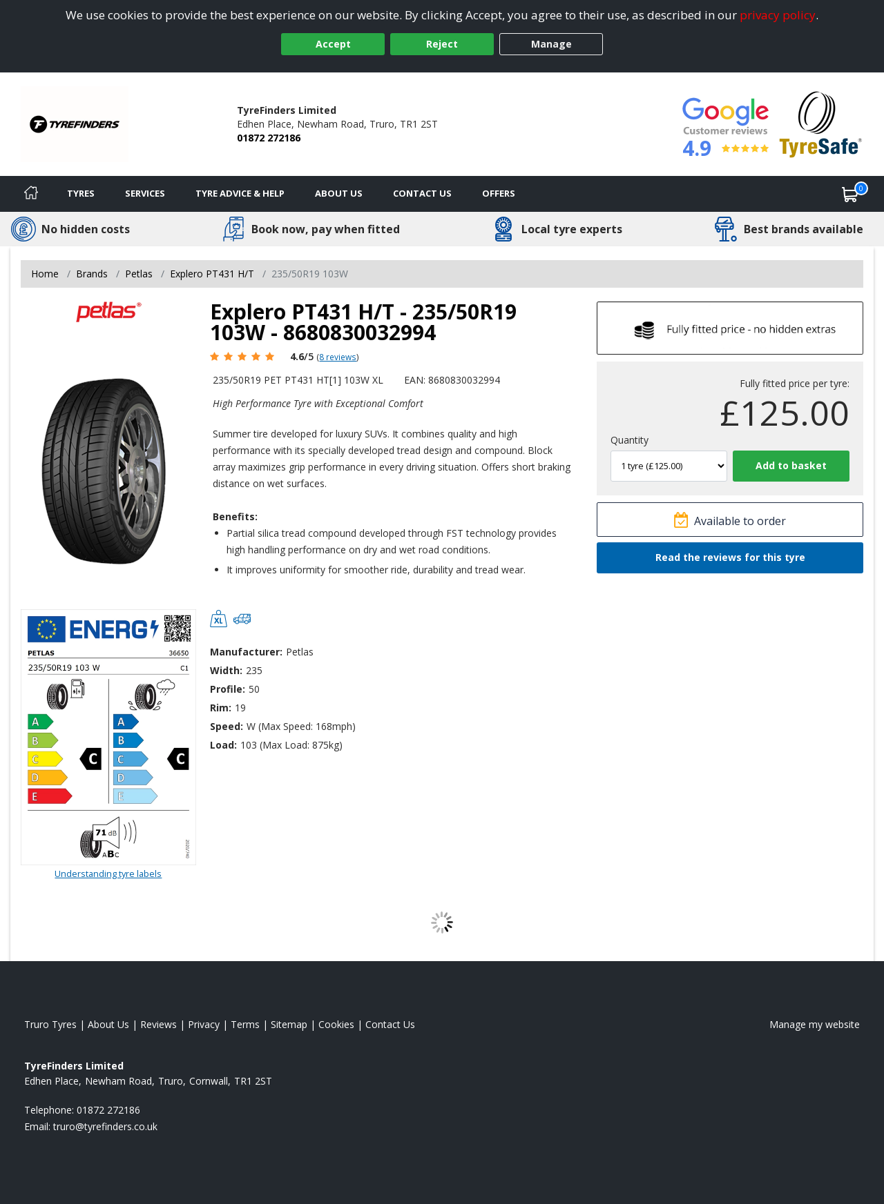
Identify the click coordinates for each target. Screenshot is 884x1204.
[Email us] (105, 1126)
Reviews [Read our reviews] (158, 1024)
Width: (226, 670)
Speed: (226, 726)
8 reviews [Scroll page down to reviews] (337, 356)
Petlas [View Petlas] (139, 273)
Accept (333, 43)
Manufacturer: (246, 651)
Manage (551, 43)
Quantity (629, 439)
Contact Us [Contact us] (422, 193)
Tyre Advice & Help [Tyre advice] (240, 193)
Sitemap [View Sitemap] (289, 1024)
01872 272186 (268, 137)
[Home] (31, 194)
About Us (339, 193)
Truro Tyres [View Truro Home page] (50, 1024)
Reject (442, 43)
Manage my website (814, 1024)
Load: (223, 744)
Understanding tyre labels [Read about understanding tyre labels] (108, 873)
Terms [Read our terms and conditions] (245, 1024)
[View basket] (850, 194)
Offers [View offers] (498, 193)
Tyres (81, 193)
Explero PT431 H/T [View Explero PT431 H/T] (212, 273)
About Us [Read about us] (108, 1024)
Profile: (227, 688)
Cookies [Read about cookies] (336, 1024)
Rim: (220, 707)
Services (145, 193)
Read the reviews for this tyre (730, 557)
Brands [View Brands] (92, 273)
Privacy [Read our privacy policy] (204, 1024)
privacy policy (778, 15)
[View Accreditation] (820, 123)
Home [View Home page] (45, 273)
